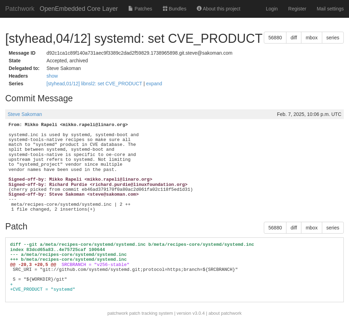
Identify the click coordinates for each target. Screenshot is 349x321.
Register (297, 8)
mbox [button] (311, 37)
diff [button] (294, 37)
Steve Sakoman (25, 114)
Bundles (174, 8)
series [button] (332, 37)
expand (154, 83)
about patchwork (225, 313)
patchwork (117, 313)
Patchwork (19, 8)
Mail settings (330, 8)
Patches (140, 8)
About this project (218, 8)
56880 (275, 37)
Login (272, 8)
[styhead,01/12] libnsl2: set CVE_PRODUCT (95, 83)
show (52, 76)
